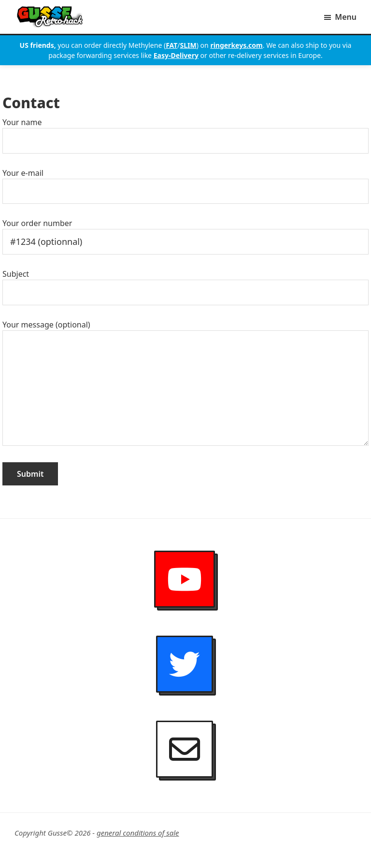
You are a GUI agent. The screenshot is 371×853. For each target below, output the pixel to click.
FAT (171, 45)
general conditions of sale (138, 833)
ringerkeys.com (236, 45)
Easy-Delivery (176, 55)
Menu (346, 17)
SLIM (188, 45)
